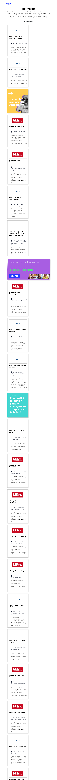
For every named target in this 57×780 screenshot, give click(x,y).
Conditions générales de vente (13, 777)
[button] (28, 21)
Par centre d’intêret (34, 724)
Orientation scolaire (17, 180)
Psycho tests (32, 738)
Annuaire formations (12, 727)
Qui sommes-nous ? (12, 753)
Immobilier (16, 706)
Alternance (14, 177)
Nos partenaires (11, 756)
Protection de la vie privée (12, 775)
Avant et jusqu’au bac (12, 735)
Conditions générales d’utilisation (13, 773)
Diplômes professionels (12, 745)
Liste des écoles (7, 706)
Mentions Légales (10, 771)
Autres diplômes (11, 748)
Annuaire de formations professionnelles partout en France (18, 768)
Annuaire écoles (10, 730)
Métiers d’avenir (34, 177)
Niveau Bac (9, 738)
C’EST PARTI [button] (14, 191)
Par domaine (33, 721)
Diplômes (23, 177)
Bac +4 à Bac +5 (10, 743)
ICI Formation (28, 766)
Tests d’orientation (34, 735)
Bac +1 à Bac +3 (10, 740)
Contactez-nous (11, 758)
